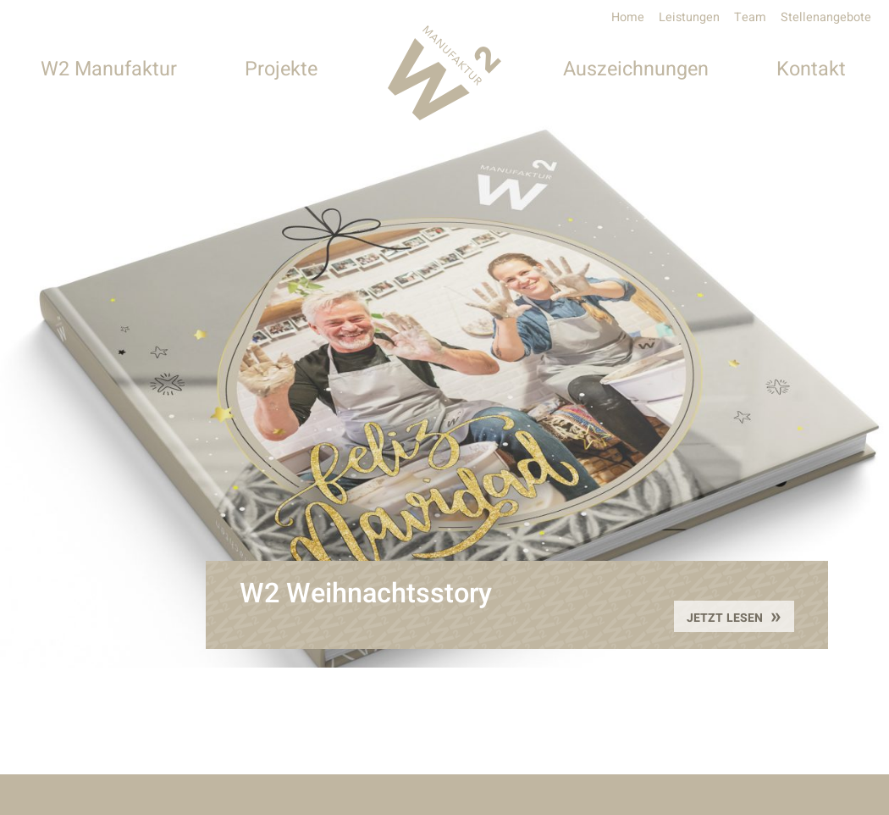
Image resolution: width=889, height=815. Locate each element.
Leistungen (689, 17)
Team (750, 17)
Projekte (281, 69)
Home (627, 17)
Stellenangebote (826, 17)
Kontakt (811, 69)
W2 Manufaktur (109, 69)
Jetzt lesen (726, 618)
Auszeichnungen (636, 69)
